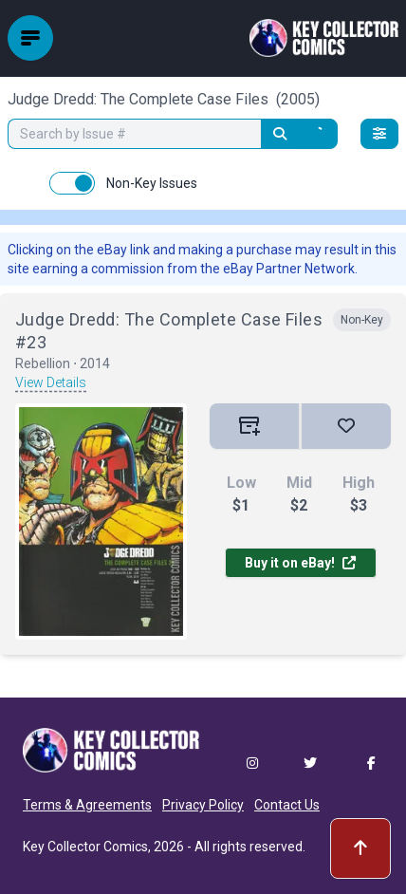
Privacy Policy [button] (203, 804)
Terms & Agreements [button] (87, 804)
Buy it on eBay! (300, 562)
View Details (50, 382)
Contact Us (287, 804)
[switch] (72, 183)
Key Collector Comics (85, 846)
